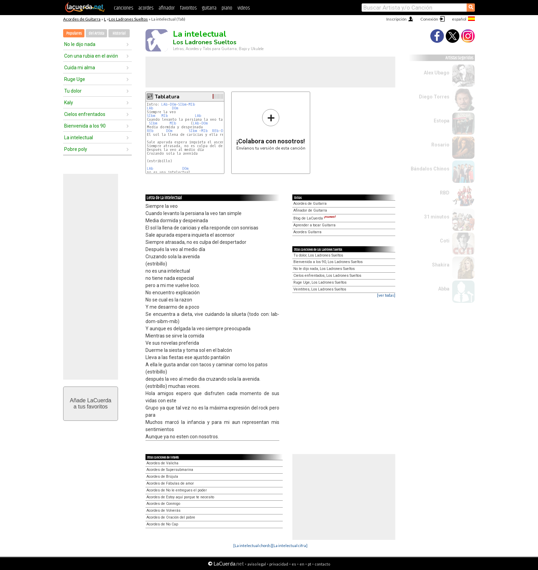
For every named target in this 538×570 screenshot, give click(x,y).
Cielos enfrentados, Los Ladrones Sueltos (327, 275)
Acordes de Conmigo (163, 503)
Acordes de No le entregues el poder (177, 490)
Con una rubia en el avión (91, 56)
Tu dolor (73, 91)
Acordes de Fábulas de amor (170, 483)
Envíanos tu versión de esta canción (270, 129)
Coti (444, 241)
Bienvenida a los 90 (85, 126)
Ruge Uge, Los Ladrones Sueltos (320, 282)
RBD (444, 192)
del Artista (96, 33)
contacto (322, 564)
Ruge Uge (74, 79)
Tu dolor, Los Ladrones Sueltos (318, 255)
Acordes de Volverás (163, 510)
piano (227, 8)
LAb (164, 104)
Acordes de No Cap (162, 524)
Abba (443, 289)
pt (309, 564)
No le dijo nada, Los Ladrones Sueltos (324, 268)
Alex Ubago (436, 72)
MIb (191, 104)
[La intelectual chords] (252, 545)
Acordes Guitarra (307, 232)
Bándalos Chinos (430, 168)
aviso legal (256, 564)
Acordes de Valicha (162, 463)
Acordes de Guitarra (82, 19)
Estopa (441, 120)
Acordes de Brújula (162, 476)
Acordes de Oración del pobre (171, 517)
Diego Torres (434, 96)
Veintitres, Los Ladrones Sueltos (319, 289)
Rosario (440, 144)
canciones (123, 8)
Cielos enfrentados (84, 114)
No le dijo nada (79, 44)
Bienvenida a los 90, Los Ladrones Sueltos (328, 262)
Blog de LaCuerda (314, 218)
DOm (173, 104)
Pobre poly (75, 149)
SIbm (182, 104)
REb (150, 131)
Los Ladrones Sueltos (128, 19)
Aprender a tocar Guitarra (314, 225)
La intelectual (78, 137)
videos (243, 8)
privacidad (278, 564)
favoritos (188, 8)
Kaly (68, 102)
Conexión (429, 19)
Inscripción (396, 19)
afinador (167, 8)
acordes (145, 8)
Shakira (440, 265)
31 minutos (436, 216)
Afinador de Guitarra (310, 210)
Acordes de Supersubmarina (170, 469)
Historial (119, 33)
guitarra (209, 8)
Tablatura (167, 96)
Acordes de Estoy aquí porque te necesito (180, 497)
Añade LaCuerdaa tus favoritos (91, 403)
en (302, 564)
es (294, 564)
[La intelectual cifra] (289, 545)
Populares (74, 33)
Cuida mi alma (79, 67)
